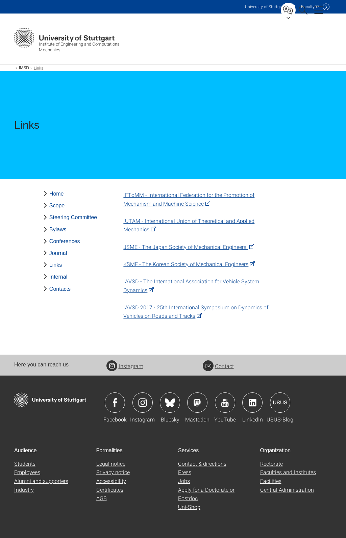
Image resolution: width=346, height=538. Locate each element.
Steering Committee (73, 217)
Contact (218, 365)
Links (55, 265)
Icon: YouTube (225, 402)
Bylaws (58, 229)
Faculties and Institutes (288, 472)
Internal (58, 277)
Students (24, 463)
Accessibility (111, 480)
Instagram (124, 365)
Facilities (270, 480)
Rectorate (271, 463)
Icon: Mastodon (197, 402)
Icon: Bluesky (170, 402)
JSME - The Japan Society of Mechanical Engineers (185, 246)
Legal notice (110, 463)
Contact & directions (202, 463)
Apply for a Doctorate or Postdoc (206, 494)
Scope (57, 205)
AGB (101, 498)
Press (184, 472)
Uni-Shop (189, 506)
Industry (24, 489)
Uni (265, 6)
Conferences (64, 241)
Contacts (60, 289)
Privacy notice (113, 472)
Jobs (184, 480)
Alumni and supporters (41, 480)
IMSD (24, 68)
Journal (58, 253)
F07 (310, 6)
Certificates (109, 489)
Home (56, 194)
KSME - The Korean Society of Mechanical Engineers (185, 263)
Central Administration (287, 489)
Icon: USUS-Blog (280, 402)
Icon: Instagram (142, 402)
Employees (27, 472)
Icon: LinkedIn (252, 402)
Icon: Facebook (115, 402)
